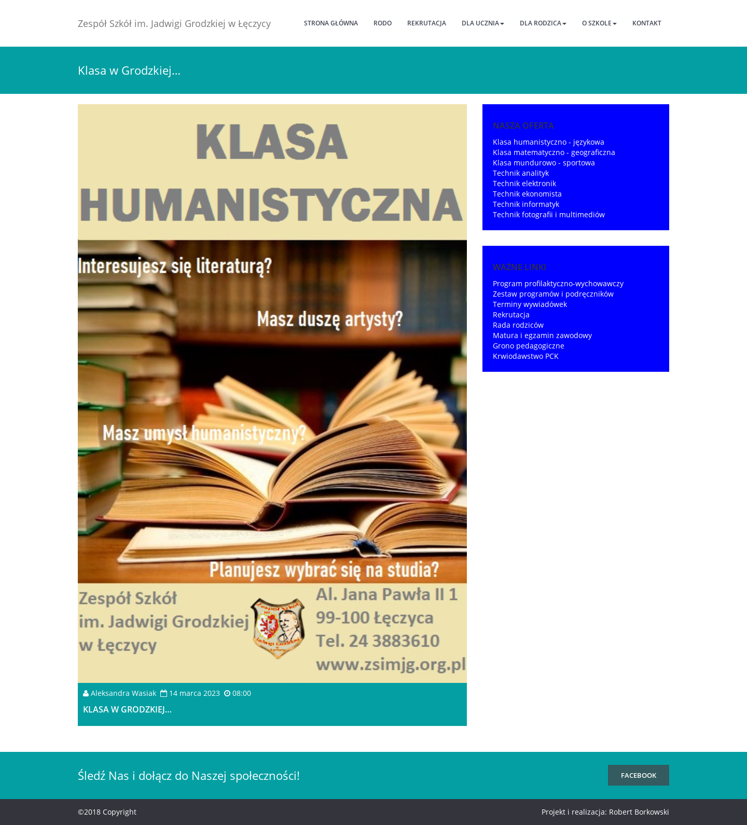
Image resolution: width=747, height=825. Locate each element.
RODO (383, 23)
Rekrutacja (426, 23)
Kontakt (646, 23)
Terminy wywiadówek (530, 304)
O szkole (599, 23)
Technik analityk (521, 173)
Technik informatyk (526, 204)
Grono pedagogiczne (528, 346)
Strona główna (331, 23)
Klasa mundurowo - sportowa (544, 162)
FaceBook (638, 775)
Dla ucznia (483, 23)
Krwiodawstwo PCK (526, 356)
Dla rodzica (543, 23)
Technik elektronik (524, 183)
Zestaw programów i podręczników (553, 294)
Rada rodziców (518, 325)
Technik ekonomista (527, 194)
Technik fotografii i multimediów (549, 214)
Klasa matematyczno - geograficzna (554, 152)
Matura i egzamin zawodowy (542, 335)
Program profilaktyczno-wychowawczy (558, 283)
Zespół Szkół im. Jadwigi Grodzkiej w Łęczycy (174, 23)
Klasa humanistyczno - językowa (548, 142)
